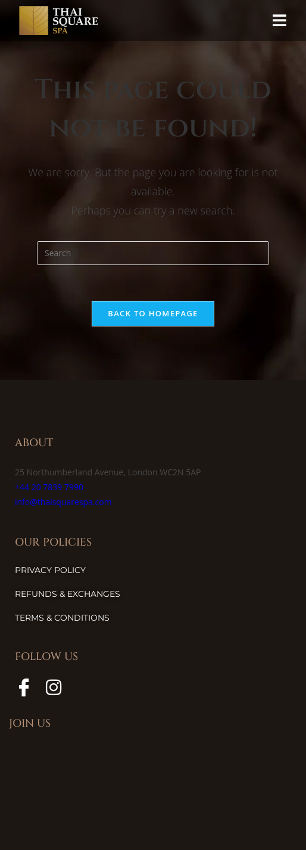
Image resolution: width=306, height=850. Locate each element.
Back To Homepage (153, 313)
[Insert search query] (153, 253)
